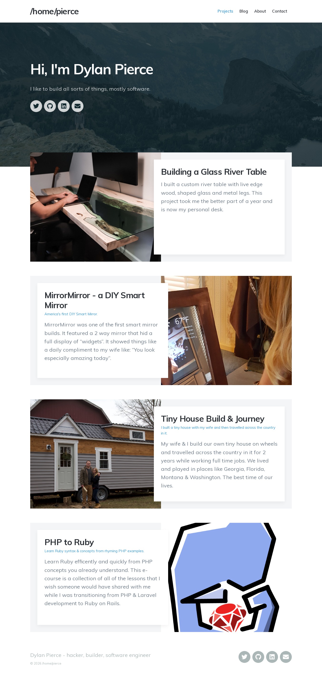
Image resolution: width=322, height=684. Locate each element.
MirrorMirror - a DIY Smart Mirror (94, 300)
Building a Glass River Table (214, 171)
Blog (243, 10)
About (260, 10)
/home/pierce (54, 11)
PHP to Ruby (69, 542)
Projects (225, 10)
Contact (279, 10)
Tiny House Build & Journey (212, 418)
